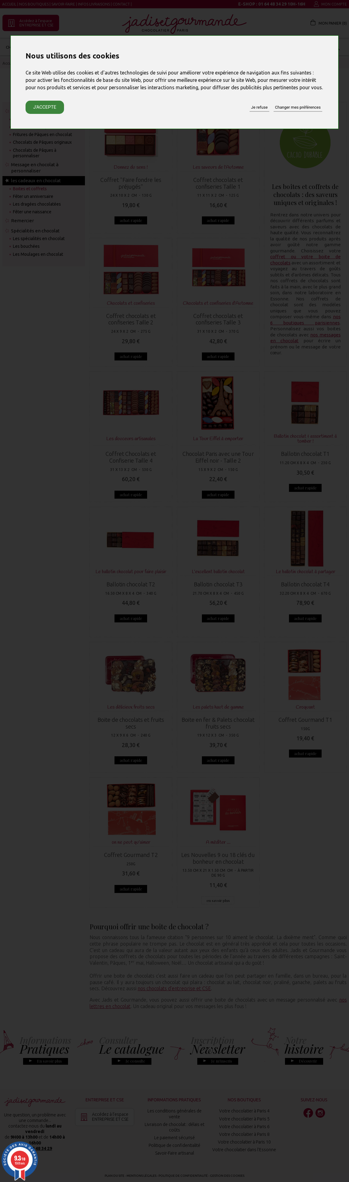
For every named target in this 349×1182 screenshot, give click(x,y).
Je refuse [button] (259, 107)
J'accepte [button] (44, 107)
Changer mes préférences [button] (298, 107)
